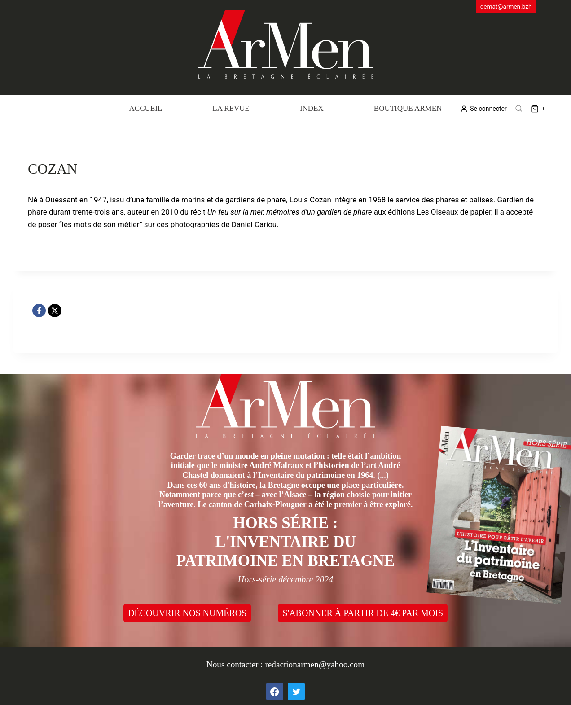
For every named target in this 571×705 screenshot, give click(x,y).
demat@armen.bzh (506, 6)
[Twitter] (296, 691)
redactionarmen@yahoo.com (315, 664)
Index (312, 108)
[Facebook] (39, 310)
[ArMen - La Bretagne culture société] (286, 44)
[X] (54, 310)
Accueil (146, 108)
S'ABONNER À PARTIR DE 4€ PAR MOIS (362, 613)
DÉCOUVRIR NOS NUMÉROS (187, 613)
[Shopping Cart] (540, 108)
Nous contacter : (235, 664)
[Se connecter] (483, 108)
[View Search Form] (519, 108)
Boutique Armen (408, 108)
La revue (231, 108)
